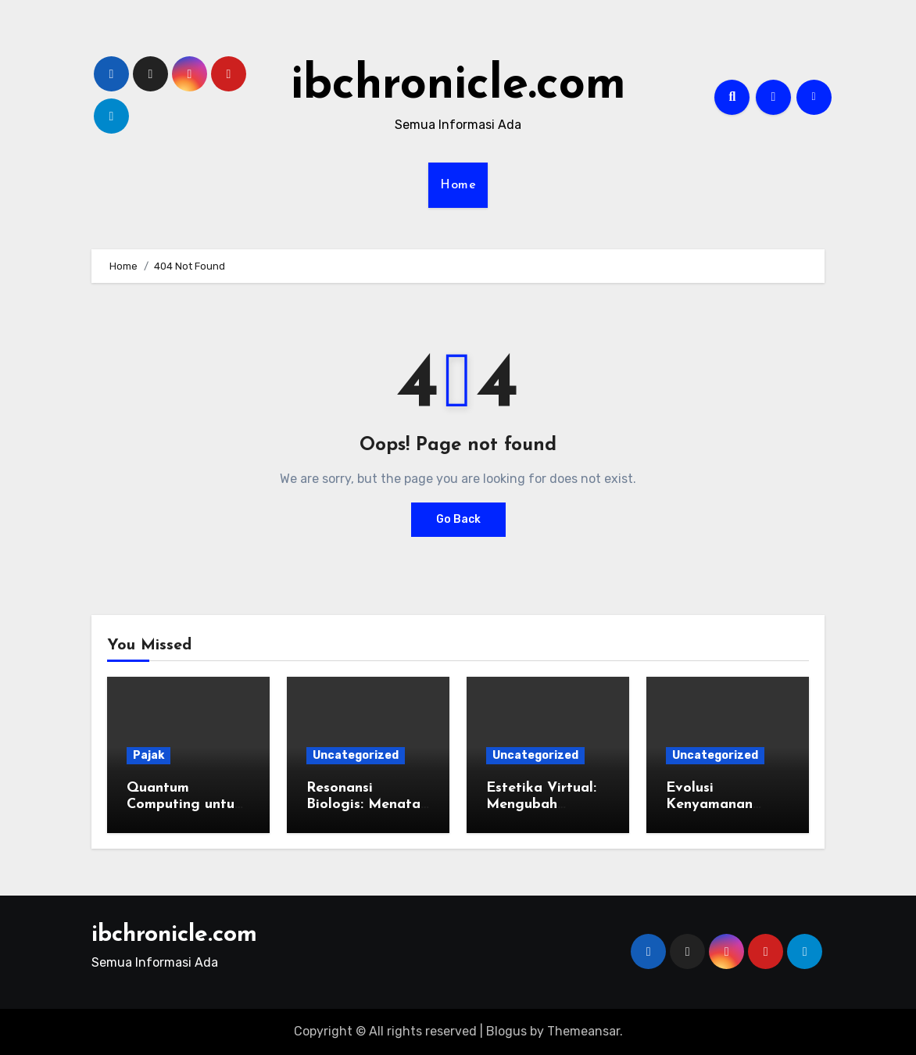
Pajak (148, 755)
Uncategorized (356, 755)
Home (458, 185)
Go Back (458, 519)
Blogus (506, 1031)
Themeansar (583, 1031)
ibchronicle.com (458, 86)
